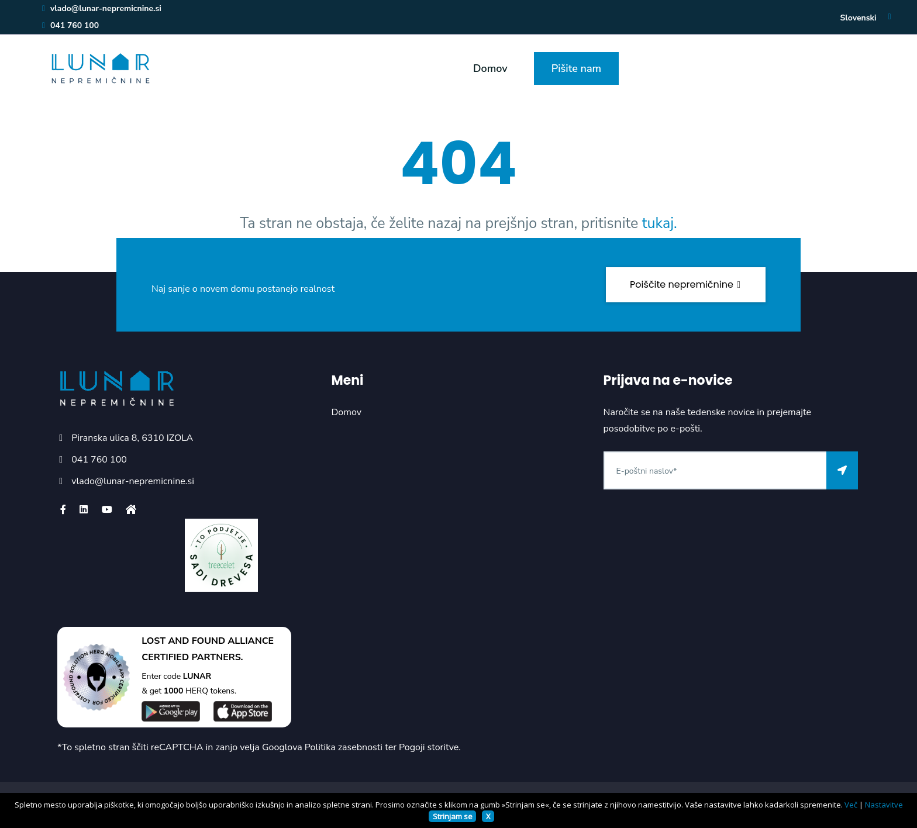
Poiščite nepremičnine (686, 284)
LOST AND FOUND (183, 640)
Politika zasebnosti (343, 747)
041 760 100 (70, 25)
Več (850, 804)
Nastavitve (884, 804)
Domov (490, 68)
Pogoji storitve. (430, 747)
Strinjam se (453, 816)
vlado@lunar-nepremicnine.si (101, 8)
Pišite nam (576, 68)
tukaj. (659, 223)
